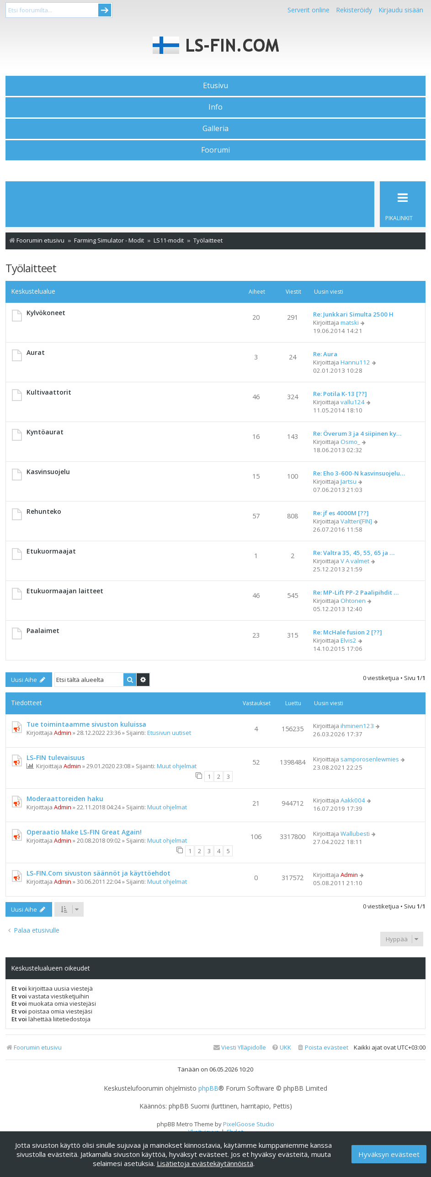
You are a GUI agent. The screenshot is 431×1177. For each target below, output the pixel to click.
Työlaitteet (30, 267)
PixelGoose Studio (248, 1124)
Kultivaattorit (49, 392)
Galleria (215, 128)
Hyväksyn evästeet (389, 1154)
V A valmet (355, 561)
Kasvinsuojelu (48, 471)
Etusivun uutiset (169, 732)
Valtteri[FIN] (356, 521)
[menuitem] (322, 1047)
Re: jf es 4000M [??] (341, 513)
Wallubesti (355, 833)
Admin (62, 732)
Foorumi (215, 150)
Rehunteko (44, 511)
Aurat (36, 352)
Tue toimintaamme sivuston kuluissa (86, 724)
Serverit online (308, 9)
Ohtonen (353, 600)
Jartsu (349, 481)
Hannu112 (355, 362)
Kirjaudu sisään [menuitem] (400, 9)
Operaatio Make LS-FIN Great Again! (84, 832)
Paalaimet (43, 630)
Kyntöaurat (45, 432)
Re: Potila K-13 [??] (340, 394)
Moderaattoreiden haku (65, 798)
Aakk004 (353, 800)
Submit (104, 10)
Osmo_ (350, 442)
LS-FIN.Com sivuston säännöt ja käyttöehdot (98, 873)
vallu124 (353, 402)
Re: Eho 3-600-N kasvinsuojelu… (359, 473)
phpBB (208, 1088)
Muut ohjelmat (177, 766)
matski (350, 322)
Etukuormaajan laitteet (65, 590)
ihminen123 (357, 726)
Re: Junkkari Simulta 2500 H (353, 314)
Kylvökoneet (46, 312)
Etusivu (215, 85)
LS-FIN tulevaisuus (56, 757)
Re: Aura (325, 354)
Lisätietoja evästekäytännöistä (205, 1163)
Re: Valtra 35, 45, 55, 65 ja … (353, 553)
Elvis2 (349, 640)
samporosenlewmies (370, 759)
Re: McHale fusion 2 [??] (347, 632)
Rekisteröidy (354, 9)
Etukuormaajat (51, 551)
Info (215, 107)
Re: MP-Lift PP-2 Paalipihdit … (356, 592)
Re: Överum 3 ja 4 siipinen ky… (357, 433)
